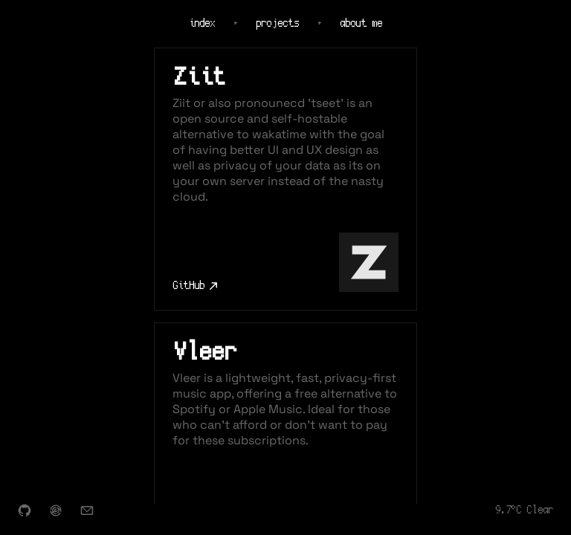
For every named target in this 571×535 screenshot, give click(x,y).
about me (361, 24)
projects (277, 24)
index (202, 24)
